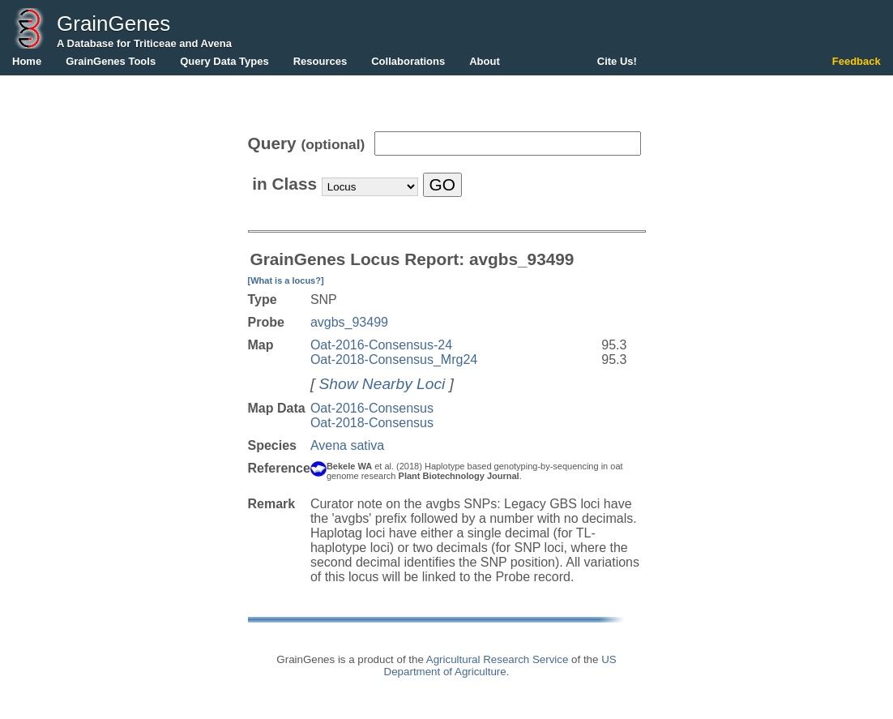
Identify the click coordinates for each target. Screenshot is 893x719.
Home (26, 61)
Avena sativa (347, 445)
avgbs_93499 (349, 322)
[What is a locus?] (286, 280)
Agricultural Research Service (497, 659)
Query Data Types (224, 61)
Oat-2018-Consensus (372, 423)
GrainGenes (113, 23)
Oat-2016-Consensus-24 (381, 345)
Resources (320, 61)
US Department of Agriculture (500, 665)
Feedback (856, 61)
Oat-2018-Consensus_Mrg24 (393, 359)
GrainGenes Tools (111, 61)
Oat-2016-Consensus (372, 408)
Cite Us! (617, 61)
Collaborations (408, 61)
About (484, 61)
